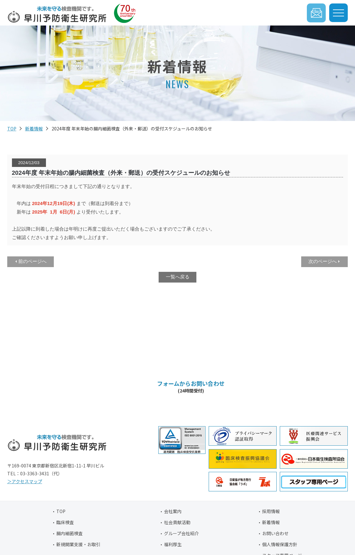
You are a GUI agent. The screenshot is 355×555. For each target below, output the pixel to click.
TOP (11, 128)
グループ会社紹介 (181, 533)
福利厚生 (173, 544)
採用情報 (271, 511)
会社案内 (173, 511)
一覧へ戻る (177, 276)
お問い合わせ (275, 533)
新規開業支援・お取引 (78, 544)
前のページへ (32, 261)
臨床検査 (65, 522)
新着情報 (34, 128)
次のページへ (322, 261)
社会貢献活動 (177, 522)
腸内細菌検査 (69, 533)
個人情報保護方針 (279, 544)
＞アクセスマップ (24, 481)
